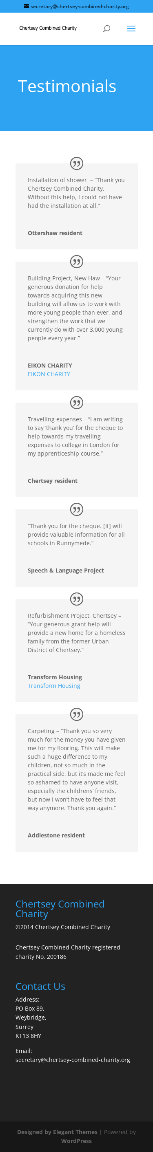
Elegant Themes (75, 1132)
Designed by (35, 1132)
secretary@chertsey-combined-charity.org (73, 1060)
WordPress (76, 1141)
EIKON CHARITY (49, 374)
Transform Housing (54, 685)
